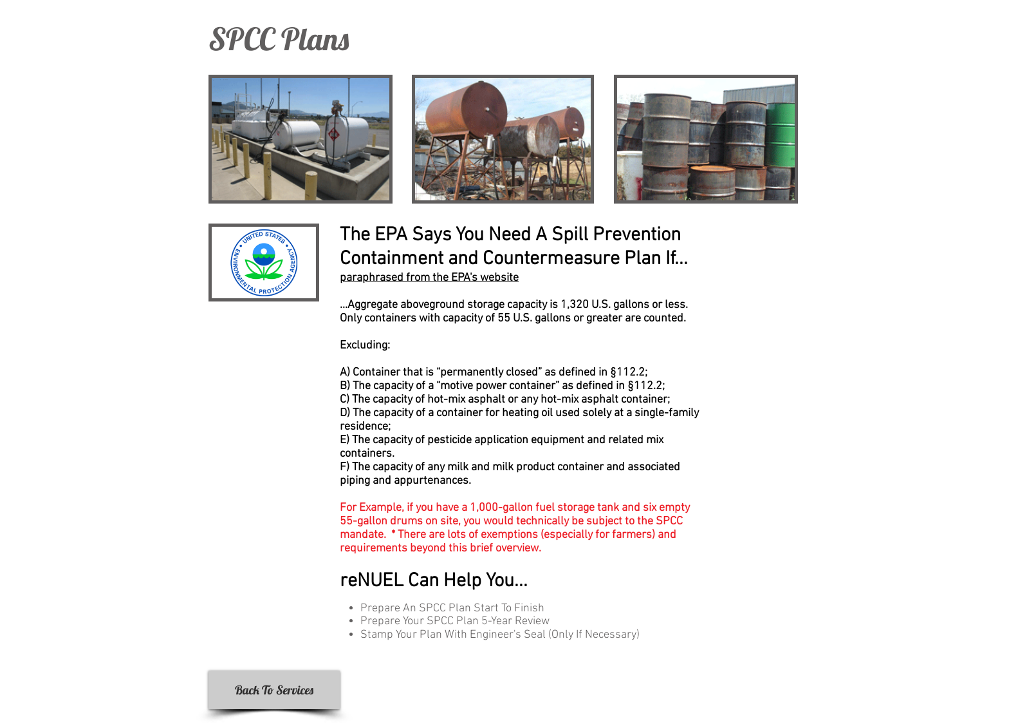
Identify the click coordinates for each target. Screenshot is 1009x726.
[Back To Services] (274, 690)
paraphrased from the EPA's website (429, 278)
